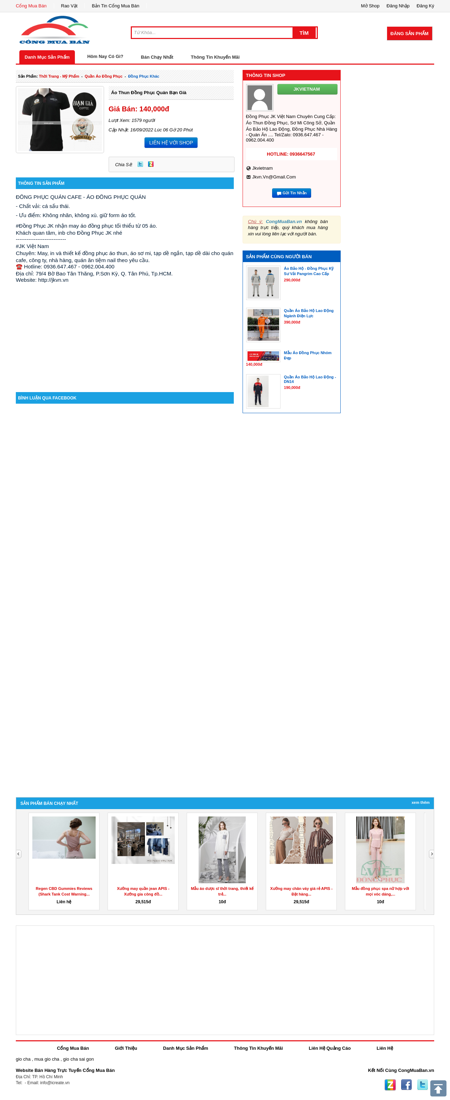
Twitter (140, 164)
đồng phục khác (143, 76)
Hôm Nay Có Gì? (105, 56)
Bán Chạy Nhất (157, 57)
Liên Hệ (385, 1048)
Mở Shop (370, 5)
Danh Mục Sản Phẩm (47, 57)
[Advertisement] (125, 332)
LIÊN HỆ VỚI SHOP (171, 142)
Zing (151, 164)
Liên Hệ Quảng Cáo (330, 1048)
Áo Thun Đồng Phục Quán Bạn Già (148, 92)
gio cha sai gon (78, 1059)
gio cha (23, 1059)
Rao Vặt (69, 5)
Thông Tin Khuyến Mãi (215, 57)
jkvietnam (262, 168)
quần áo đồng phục (103, 76)
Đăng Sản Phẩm (410, 33)
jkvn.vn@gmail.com (274, 177)
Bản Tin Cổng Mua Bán (115, 5)
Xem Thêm (421, 802)
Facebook (406, 1085)
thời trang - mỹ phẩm (59, 76)
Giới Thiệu (126, 1048)
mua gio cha (46, 1059)
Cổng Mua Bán (31, 5)
